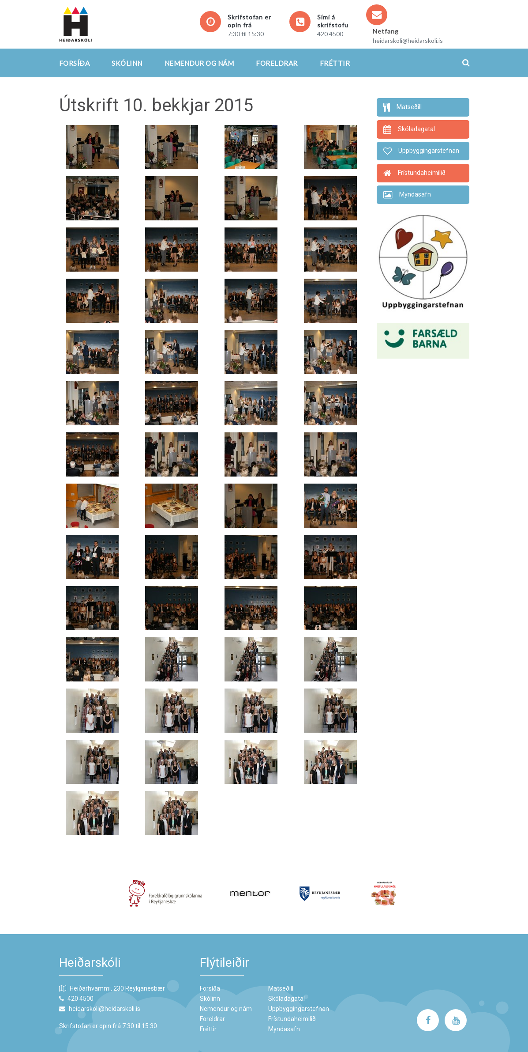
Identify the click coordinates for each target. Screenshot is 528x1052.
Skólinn (127, 63)
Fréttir (335, 63)
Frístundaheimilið (292, 1018)
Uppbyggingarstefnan (298, 1008)
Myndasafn (284, 1029)
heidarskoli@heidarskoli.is (408, 40)
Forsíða (74, 63)
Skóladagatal (286, 998)
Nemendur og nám (199, 63)
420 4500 (330, 34)
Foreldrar (277, 63)
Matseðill (280, 988)
